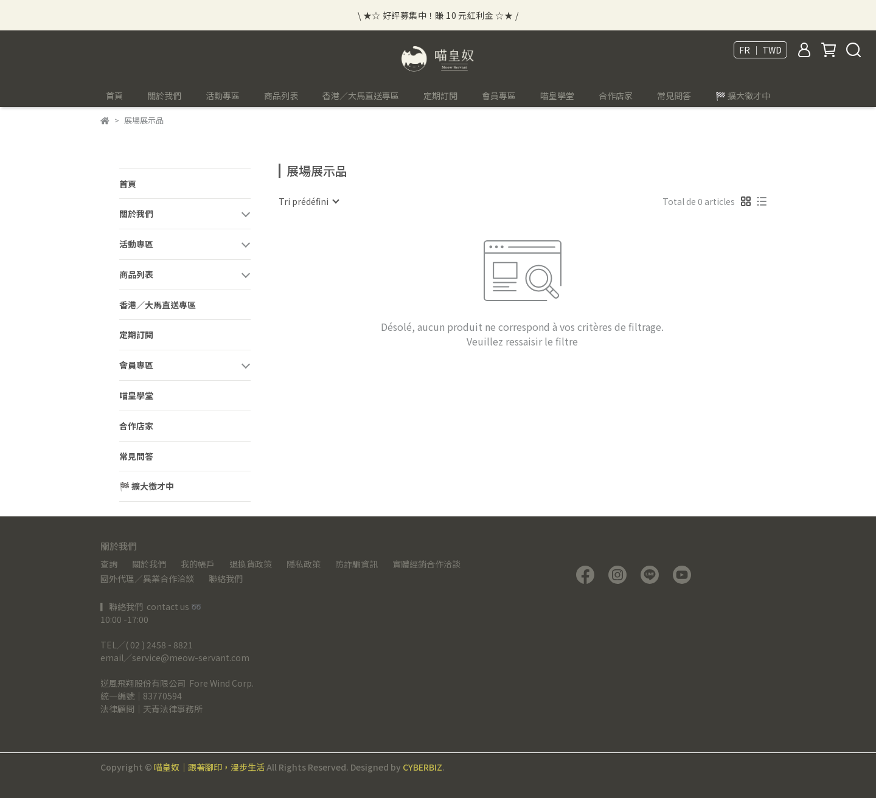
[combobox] (308, 201)
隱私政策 (304, 564)
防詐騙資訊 (356, 564)
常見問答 (674, 95)
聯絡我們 (226, 578)
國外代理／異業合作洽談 (147, 578)
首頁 (114, 95)
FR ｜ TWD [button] (760, 49)
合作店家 (616, 95)
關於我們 (149, 564)
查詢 (108, 564)
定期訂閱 (440, 95)
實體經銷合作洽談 (426, 564)
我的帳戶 (198, 564)
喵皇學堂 (557, 95)
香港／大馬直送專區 (360, 95)
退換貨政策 (250, 564)
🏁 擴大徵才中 (742, 95)
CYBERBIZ (422, 767)
